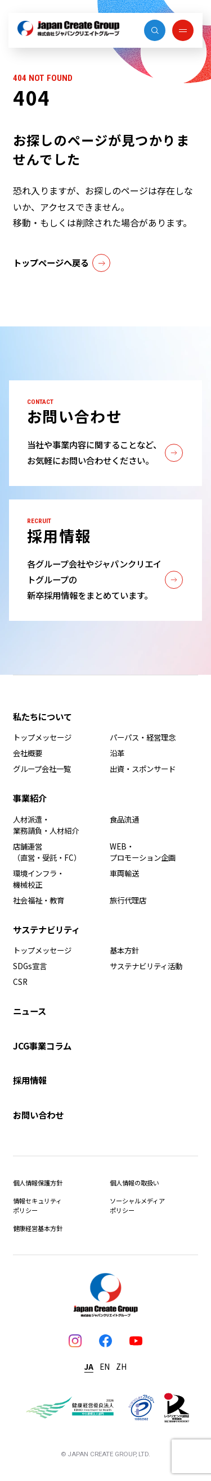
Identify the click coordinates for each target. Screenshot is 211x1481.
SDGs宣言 (30, 965)
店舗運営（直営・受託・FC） (47, 852)
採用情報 (30, 1080)
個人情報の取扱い (134, 1182)
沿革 (117, 752)
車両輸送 (124, 873)
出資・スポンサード (143, 768)
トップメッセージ (42, 737)
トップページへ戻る (61, 263)
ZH (121, 1366)
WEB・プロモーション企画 (143, 852)
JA (88, 1366)
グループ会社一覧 (42, 768)
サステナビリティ (46, 929)
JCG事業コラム (42, 1045)
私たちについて (42, 716)
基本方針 (124, 950)
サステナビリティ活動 (146, 965)
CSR (20, 981)
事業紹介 (30, 798)
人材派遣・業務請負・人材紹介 (46, 825)
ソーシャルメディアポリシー (137, 1205)
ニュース (29, 1011)
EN (105, 1366)
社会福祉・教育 (38, 900)
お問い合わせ (38, 1115)
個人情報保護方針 (37, 1182)
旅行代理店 (128, 900)
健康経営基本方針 (37, 1228)
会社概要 (27, 752)
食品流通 (124, 819)
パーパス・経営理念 (143, 737)
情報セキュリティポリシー (37, 1205)
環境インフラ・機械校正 (38, 878)
